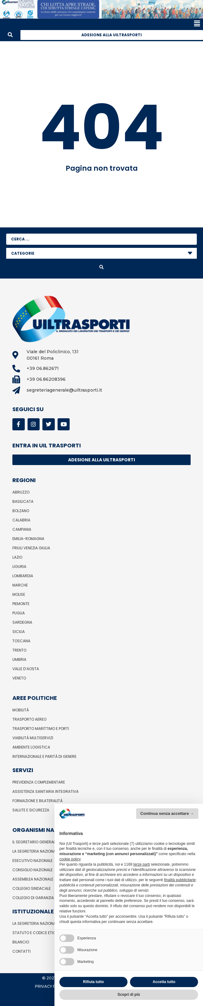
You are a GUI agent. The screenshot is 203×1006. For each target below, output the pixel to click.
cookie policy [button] (69, 859)
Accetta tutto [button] (164, 982)
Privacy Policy (51, 986)
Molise (18, 594)
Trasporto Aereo (29, 719)
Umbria (19, 659)
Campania (21, 529)
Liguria (19, 566)
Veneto (19, 678)
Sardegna (22, 622)
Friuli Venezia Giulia (31, 548)
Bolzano (20, 510)
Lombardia (22, 575)
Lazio (17, 557)
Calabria (21, 520)
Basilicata (22, 501)
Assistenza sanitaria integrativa (45, 791)
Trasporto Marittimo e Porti (40, 728)
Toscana (21, 641)
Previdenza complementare (38, 782)
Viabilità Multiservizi (32, 737)
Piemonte (20, 603)
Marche (20, 585)
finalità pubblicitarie (180, 880)
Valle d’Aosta (25, 668)
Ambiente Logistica (31, 747)
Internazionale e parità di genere (44, 756)
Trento (19, 650)
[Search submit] (101, 267)
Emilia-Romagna (28, 538)
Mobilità (20, 710)
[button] (100, 24)
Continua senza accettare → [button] (167, 813)
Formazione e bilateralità (37, 800)
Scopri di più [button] (129, 994)
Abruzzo (20, 492)
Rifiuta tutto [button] (93, 982)
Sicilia (18, 631)
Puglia (18, 613)
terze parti (141, 864)
